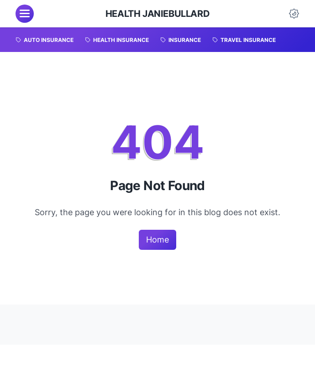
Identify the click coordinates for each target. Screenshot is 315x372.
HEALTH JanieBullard (157, 13)
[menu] (25, 14)
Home (157, 239)
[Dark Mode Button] (294, 13)
